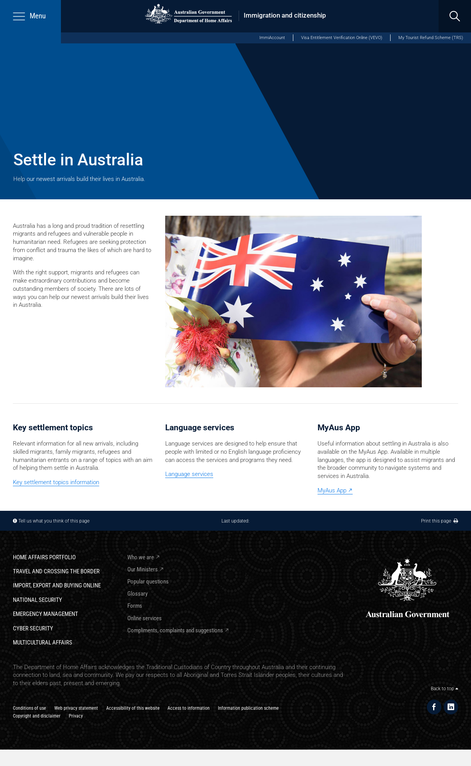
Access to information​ (189, 708)
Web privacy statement (76, 708)
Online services (144, 618)
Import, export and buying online (57, 585)
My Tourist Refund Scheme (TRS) (430, 37)
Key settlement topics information (56, 482)
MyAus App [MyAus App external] (332, 490)
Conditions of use (29, 708)
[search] (455, 16)
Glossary (137, 593)
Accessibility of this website (133, 708)
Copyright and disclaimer (37, 716)
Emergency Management (45, 613)
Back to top (444, 688)
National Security (37, 599)
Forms (134, 605)
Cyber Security (33, 628)
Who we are (140, 557)
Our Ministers (142, 569)
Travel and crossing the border (56, 571)
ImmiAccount (272, 37)
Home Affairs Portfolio (44, 557)
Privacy (76, 716)
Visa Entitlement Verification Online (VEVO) (341, 37)
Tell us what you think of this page (53, 521)
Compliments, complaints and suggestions (175, 630)
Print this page (439, 521)
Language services (189, 474)
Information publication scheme (248, 708)
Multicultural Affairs (42, 642)
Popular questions (148, 581)
